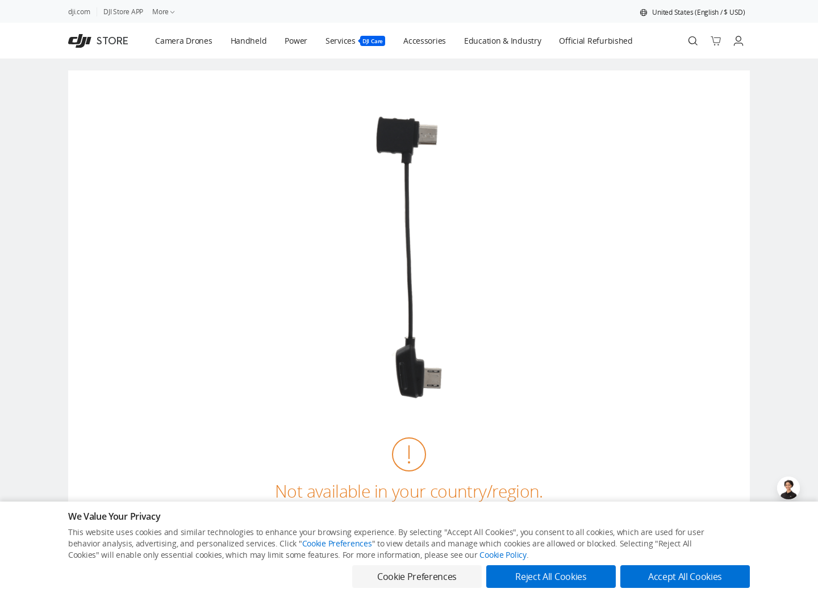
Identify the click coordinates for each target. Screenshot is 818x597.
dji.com (79, 11)
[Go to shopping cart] (715, 41)
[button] (692, 12)
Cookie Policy (502, 554)
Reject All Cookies (550, 576)
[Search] (693, 41)
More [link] (164, 11)
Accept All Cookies (685, 576)
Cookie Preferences (337, 543)
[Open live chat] (788, 488)
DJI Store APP (123, 11)
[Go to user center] (738, 41)
